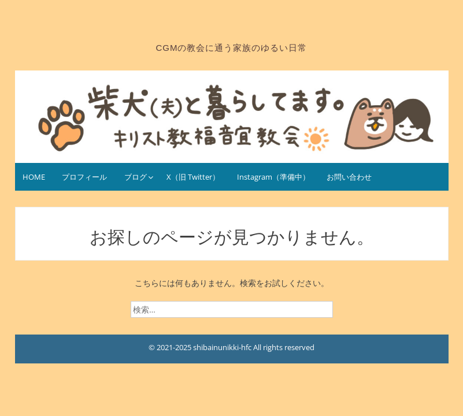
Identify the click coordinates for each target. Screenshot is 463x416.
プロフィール (84, 177)
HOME (34, 177)
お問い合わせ (349, 177)
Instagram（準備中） (273, 177)
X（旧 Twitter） (193, 177)
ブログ (135, 177)
